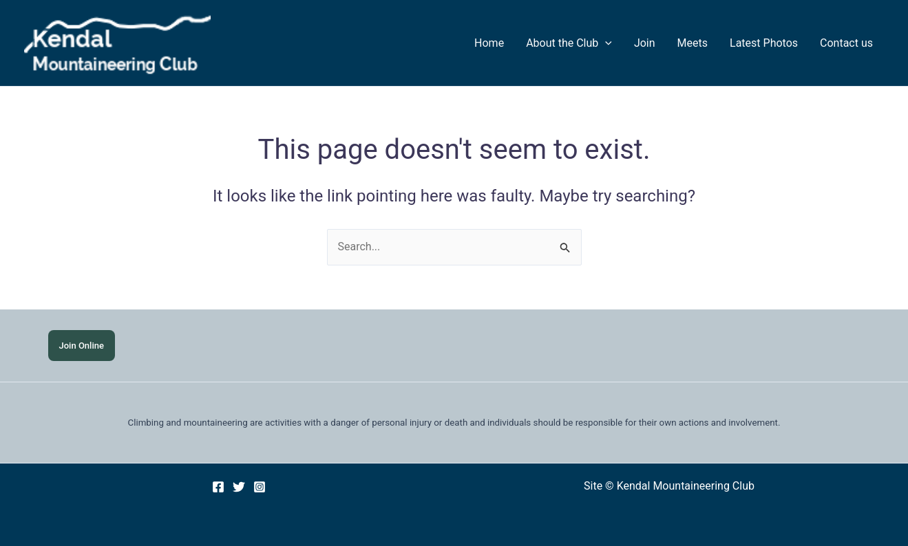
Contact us (846, 43)
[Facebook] (218, 487)
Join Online (81, 345)
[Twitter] (239, 487)
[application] (605, 43)
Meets (692, 43)
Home (489, 43)
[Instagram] (259, 487)
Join (644, 43)
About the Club (569, 43)
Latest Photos (764, 43)
